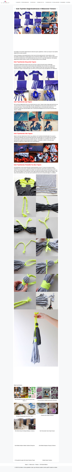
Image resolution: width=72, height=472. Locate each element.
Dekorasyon (48, 2)
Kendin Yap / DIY (41, 2)
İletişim (68, 2)
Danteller (33, 2)
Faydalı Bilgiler (56, 2)
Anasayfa (19, 2)
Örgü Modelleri (25, 2)
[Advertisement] (36, 42)
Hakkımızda (63, 2)
